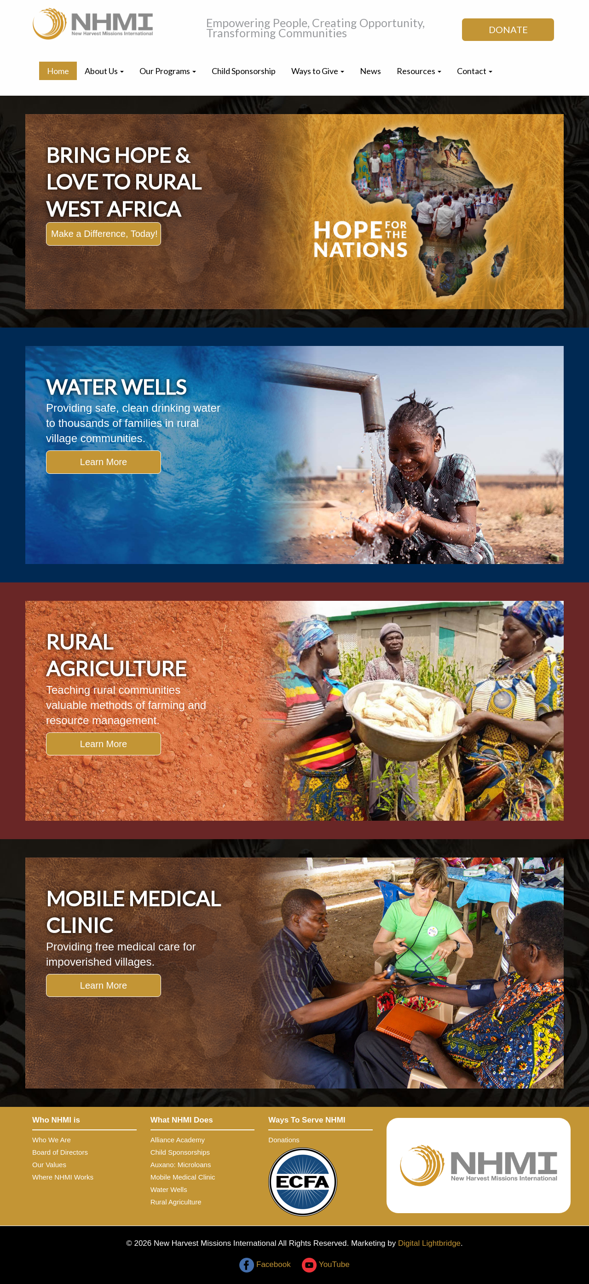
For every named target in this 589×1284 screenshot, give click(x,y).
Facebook (264, 1264)
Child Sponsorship (244, 71)
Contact (474, 71)
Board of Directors (60, 1152)
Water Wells (168, 1189)
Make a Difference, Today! (104, 234)
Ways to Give (317, 71)
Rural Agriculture (176, 1202)
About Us (104, 71)
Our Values (49, 1165)
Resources (419, 71)
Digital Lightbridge (429, 1243)
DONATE (508, 29)
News (370, 71)
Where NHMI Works (62, 1177)
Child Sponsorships (180, 1152)
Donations (284, 1140)
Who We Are (51, 1140)
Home (58, 71)
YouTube (325, 1264)
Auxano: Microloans (180, 1165)
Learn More (103, 462)
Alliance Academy (177, 1140)
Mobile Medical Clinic (182, 1177)
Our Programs (167, 71)
